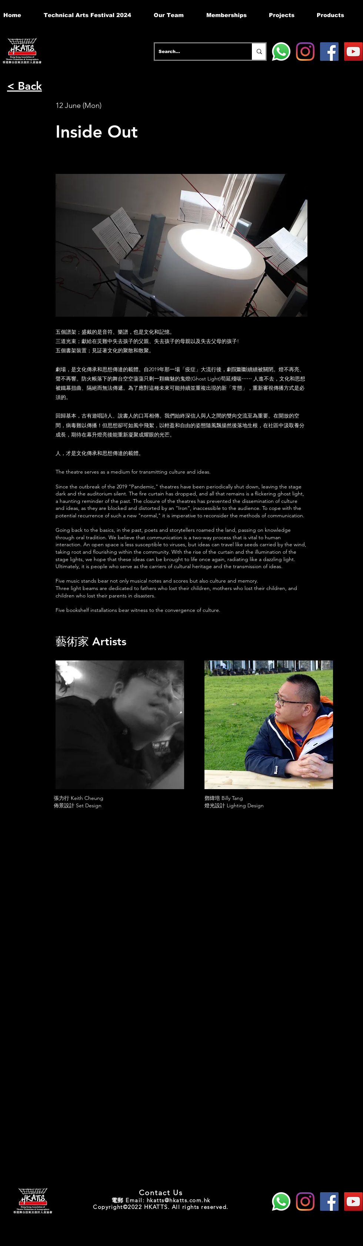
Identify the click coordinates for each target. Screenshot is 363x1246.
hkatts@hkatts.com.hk (178, 1200)
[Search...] (197, 51)
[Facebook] (329, 51)
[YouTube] (353, 51)
